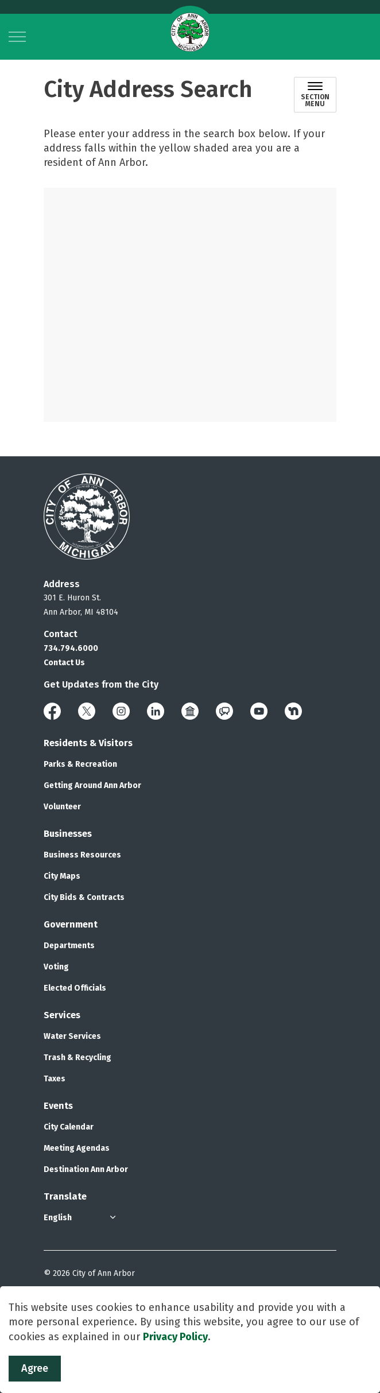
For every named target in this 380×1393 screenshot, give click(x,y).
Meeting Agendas (77, 1148)
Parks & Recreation (80, 764)
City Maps (62, 876)
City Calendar (69, 1127)
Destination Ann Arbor (86, 1169)
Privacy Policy (175, 1337)
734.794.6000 (71, 648)
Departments (69, 945)
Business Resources (82, 855)
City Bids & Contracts (84, 897)
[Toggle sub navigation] (315, 94)
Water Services (72, 1036)
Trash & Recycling (77, 1057)
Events (58, 1105)
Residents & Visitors (88, 743)
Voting (56, 967)
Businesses (68, 833)
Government (71, 924)
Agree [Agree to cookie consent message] (35, 1369)
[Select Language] (81, 1217)
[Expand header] (17, 37)
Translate (65, 1196)
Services (62, 1015)
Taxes (54, 1079)
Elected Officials (75, 988)
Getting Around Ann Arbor (92, 785)
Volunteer (62, 807)
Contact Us (64, 663)
